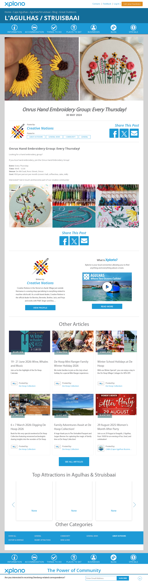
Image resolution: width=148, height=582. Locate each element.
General (84, 137)
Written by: (40, 279)
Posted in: (31, 133)
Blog (54, 12)
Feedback (107, 4)
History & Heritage (16, 540)
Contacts (96, 4)
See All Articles (74, 461)
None (34, 510)
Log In (116, 4)
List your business (132, 4)
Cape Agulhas (20, 12)
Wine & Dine (65, 540)
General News (54, 137)
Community (70, 137)
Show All (12, 536)
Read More (107, 306)
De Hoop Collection (27, 386)
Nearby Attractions (42, 540)
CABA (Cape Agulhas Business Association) (119, 449)
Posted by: (31, 124)
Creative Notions (40, 128)
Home (8, 12)
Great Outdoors (67, 12)
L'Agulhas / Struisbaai (42, 18)
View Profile (40, 307)
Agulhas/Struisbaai (40, 12)
